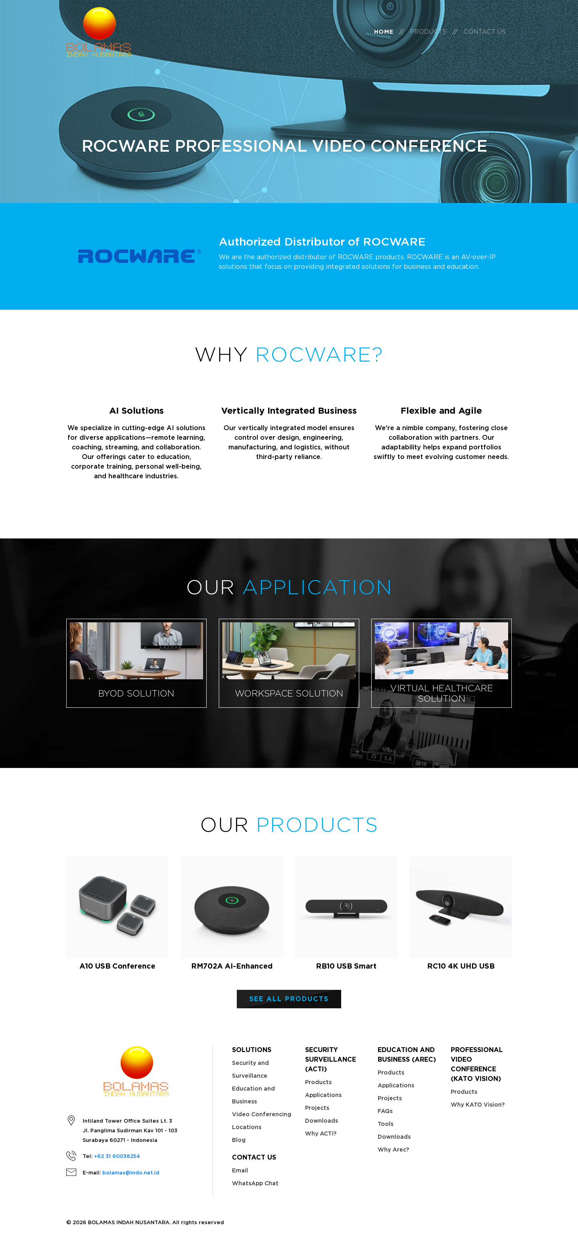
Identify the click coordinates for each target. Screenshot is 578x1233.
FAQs (385, 1111)
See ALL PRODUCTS (289, 999)
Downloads (321, 1120)
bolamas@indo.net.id (130, 1172)
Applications (323, 1095)
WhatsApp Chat (255, 1183)
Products (428, 37)
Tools (385, 1123)
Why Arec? (393, 1149)
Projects (317, 1107)
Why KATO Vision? (478, 1104)
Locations (246, 1127)
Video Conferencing (261, 1114)
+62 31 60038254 (117, 1156)
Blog (239, 1140)
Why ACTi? (320, 1133)
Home (383, 37)
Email (240, 1170)
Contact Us (485, 37)
